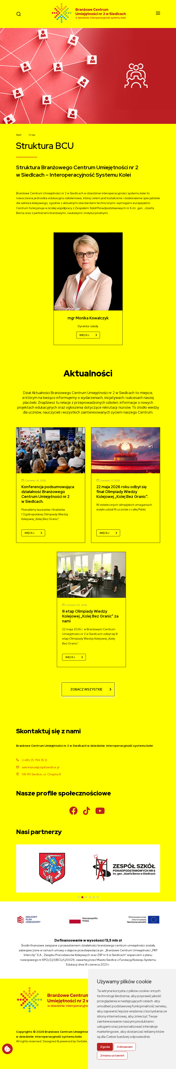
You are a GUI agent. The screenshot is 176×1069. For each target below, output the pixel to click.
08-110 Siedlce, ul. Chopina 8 (38, 774)
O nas (32, 135)
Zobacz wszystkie (90, 689)
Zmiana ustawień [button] (112, 1055)
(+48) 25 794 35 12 (31, 760)
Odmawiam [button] (125, 1047)
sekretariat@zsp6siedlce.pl (37, 767)
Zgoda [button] (105, 1047)
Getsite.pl (83, 1041)
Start (18, 135)
